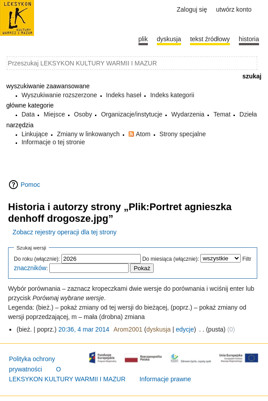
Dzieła (248, 114)
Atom (143, 134)
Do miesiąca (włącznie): (170, 259)
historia (249, 39)
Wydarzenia (187, 114)
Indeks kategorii (172, 95)
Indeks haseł (124, 95)
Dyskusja (169, 39)
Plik (143, 39)
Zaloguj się (192, 9)
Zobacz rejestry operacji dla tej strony (65, 232)
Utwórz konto (233, 9)
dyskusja (158, 329)
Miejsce (54, 114)
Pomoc (30, 184)
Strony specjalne (183, 134)
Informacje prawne (165, 379)
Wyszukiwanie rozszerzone (59, 95)
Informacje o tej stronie (53, 142)
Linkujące (35, 134)
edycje (185, 329)
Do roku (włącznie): (37, 259)
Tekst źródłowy (210, 39)
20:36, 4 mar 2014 (83, 329)
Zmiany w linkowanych (88, 134)
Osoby (83, 114)
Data (28, 114)
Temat (221, 114)
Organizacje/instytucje (131, 114)
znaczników (30, 268)
